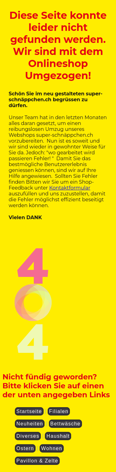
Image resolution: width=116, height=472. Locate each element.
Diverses (27, 436)
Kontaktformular (69, 188)
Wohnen (51, 448)
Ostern (25, 448)
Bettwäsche (65, 423)
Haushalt (58, 436)
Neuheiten (29, 423)
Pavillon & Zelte (37, 460)
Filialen (59, 411)
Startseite (29, 411)
